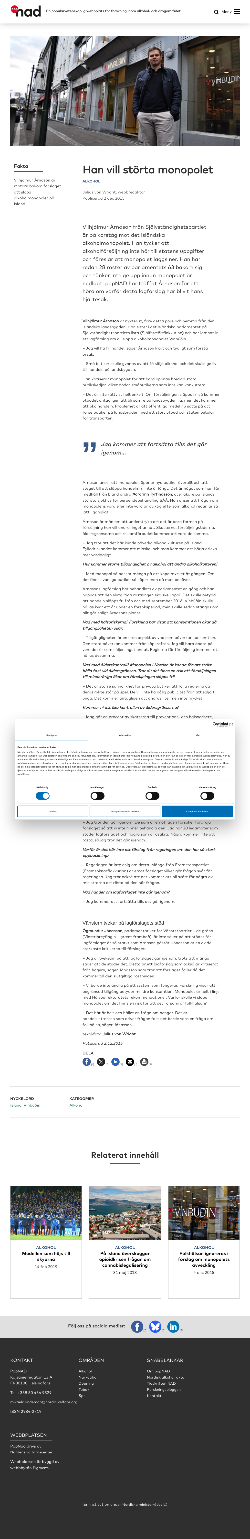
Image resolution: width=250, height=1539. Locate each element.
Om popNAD (159, 1370)
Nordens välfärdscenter (32, 1451)
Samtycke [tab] (51, 735)
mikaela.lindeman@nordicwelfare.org (46, 1401)
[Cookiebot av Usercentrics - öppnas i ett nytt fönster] (211, 724)
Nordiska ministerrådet (142, 1503)
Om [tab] (198, 735)
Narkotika (88, 1376)
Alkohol (86, 1370)
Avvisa (53, 811)
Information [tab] (125, 735)
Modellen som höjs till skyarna (46, 1255)
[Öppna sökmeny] (216, 12)
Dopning (87, 1382)
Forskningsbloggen (165, 1388)
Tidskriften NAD (162, 1382)
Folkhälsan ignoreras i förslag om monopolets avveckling (204, 1258)
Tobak (84, 1388)
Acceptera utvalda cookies (125, 811)
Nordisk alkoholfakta (167, 1376)
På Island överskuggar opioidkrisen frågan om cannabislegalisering (125, 1258)
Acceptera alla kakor (197, 811)
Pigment (41, 1466)
